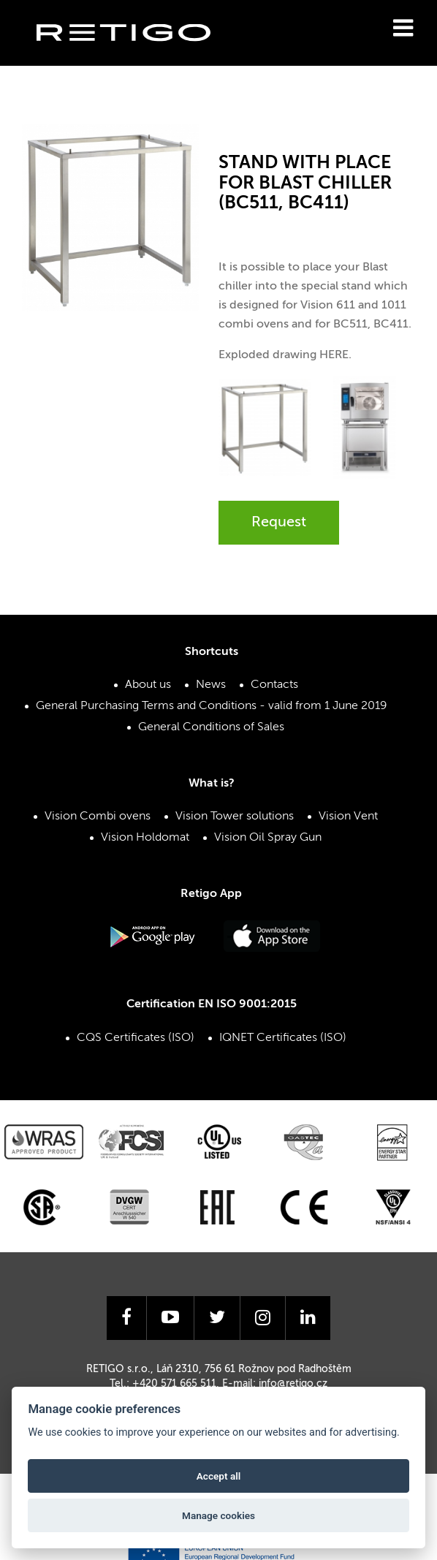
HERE (334, 355)
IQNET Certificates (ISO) (282, 1038)
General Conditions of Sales (211, 727)
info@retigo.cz (293, 1384)
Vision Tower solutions (234, 816)
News (211, 685)
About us (148, 685)
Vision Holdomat (145, 838)
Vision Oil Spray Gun (268, 838)
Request (278, 522)
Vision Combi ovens (98, 816)
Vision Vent (348, 816)
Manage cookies (218, 1515)
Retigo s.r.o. (135, 55)
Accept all (219, 1476)
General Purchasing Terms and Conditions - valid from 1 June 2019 (211, 706)
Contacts (274, 685)
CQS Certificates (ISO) (135, 1038)
